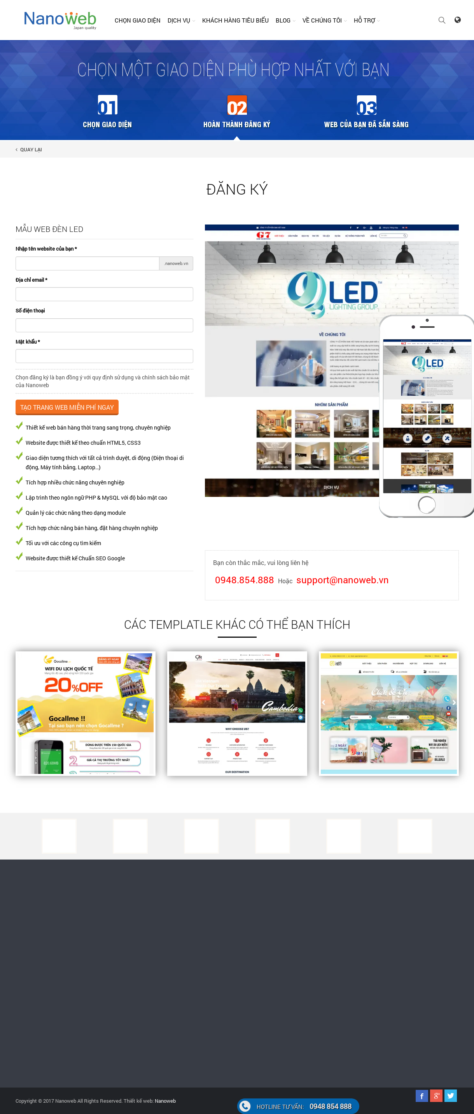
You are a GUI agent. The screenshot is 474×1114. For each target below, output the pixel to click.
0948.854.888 (244, 580)
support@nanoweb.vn (342, 580)
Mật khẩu (28, 341)
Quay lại (29, 149)
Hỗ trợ (364, 20)
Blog (283, 20)
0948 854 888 (304, 1106)
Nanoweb (165, 1100)
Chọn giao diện (138, 20)
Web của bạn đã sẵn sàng (366, 124)
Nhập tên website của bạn (46, 248)
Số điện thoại (30, 310)
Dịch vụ (179, 20)
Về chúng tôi (322, 20)
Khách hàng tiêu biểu (235, 20)
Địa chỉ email (31, 279)
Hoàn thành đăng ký (236, 124)
